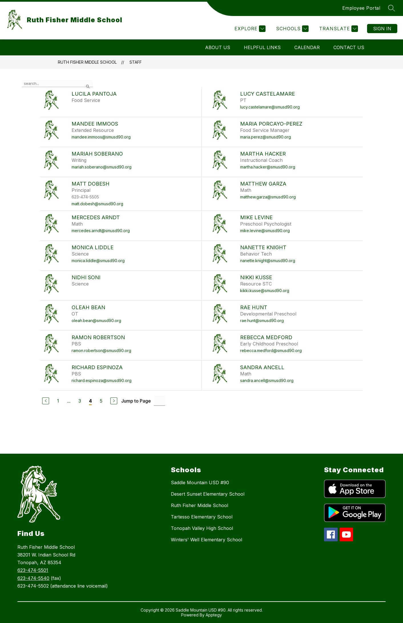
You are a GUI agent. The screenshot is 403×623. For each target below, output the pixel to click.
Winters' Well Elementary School (206, 539)
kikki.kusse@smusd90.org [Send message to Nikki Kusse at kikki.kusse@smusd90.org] (264, 290)
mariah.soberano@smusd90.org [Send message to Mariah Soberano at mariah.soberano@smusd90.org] (101, 166)
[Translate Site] (338, 28)
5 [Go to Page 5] (101, 401)
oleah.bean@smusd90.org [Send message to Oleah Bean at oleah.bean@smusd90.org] (96, 320)
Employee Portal (361, 8)
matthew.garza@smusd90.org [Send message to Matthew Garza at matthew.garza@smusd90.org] (268, 196)
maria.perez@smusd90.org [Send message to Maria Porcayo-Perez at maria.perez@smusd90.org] (265, 136)
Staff (135, 62)
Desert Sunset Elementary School (207, 494)
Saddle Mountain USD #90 (200, 482)
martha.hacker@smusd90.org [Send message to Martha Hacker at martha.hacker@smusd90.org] (267, 166)
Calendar (307, 47)
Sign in (382, 28)
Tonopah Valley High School (202, 528)
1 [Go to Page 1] (58, 401)
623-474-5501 (32, 570)
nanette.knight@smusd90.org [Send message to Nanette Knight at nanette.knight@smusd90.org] (267, 260)
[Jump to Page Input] (159, 401)
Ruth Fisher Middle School (87, 62)
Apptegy (214, 614)
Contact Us (348, 47)
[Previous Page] (45, 400)
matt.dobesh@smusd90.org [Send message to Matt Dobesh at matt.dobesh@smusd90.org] (97, 203)
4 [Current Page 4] (90, 401)
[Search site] (391, 8)
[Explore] (249, 28)
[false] (57, 83)
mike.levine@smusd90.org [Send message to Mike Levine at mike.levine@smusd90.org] (265, 230)
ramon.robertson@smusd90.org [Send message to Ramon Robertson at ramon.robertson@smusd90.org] (101, 350)
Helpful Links (262, 47)
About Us (217, 47)
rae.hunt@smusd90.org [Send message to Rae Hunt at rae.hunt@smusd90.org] (262, 320)
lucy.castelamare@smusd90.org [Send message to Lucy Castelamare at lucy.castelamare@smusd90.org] (270, 106)
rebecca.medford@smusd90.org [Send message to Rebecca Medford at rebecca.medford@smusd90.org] (271, 350)
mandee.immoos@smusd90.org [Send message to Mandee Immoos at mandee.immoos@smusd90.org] (101, 136)
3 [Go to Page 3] (79, 401)
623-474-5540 (33, 578)
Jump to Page (136, 401)
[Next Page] (113, 400)
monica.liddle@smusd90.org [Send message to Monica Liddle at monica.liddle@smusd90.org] (98, 260)
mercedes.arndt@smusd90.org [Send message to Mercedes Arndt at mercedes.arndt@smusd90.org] (101, 230)
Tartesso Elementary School (201, 517)
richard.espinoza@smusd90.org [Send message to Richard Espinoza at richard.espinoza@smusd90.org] (101, 380)
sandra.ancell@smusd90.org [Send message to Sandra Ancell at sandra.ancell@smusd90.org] (266, 380)
